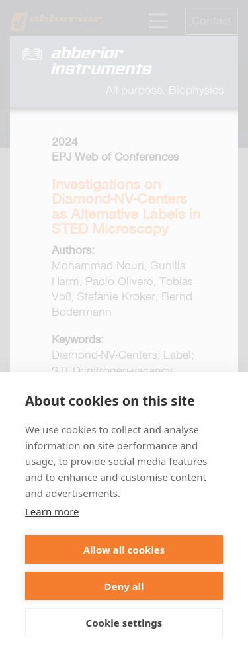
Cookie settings (124, 622)
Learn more (52, 511)
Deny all (124, 586)
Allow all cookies (124, 549)
